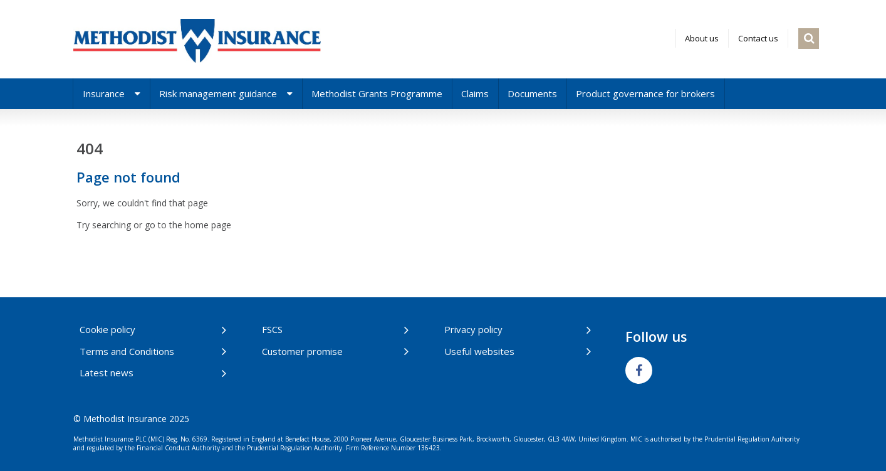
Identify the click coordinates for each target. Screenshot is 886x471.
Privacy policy (473, 329)
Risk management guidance (226, 93)
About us (702, 38)
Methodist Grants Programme (376, 93)
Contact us (758, 38)
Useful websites (479, 351)
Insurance (111, 93)
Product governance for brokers (645, 93)
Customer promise (302, 351)
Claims (475, 93)
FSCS (272, 329)
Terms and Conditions (127, 351)
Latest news (106, 372)
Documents (532, 93)
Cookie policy (107, 329)
